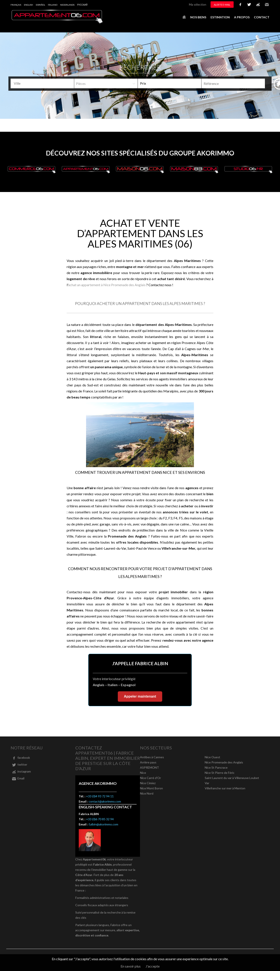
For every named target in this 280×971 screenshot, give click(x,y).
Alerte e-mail (222, 4)
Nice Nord (146, 793)
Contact (261, 17)
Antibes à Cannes (152, 757)
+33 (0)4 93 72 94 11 (100, 796)
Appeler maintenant (140, 696)
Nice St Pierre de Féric (219, 772)
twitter (249, 4)
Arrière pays (148, 762)
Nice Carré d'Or (150, 778)
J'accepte (153, 966)
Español (40, 4)
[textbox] (44, 83)
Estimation (220, 17)
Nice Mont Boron (151, 788)
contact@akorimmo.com (105, 801)
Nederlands (67, 4)
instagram (258, 4)
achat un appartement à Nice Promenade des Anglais (107, 285)
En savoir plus (131, 966)
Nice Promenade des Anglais (224, 762)
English (28, 4)
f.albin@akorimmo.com (103, 824)
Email (266, 4)
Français (16, 4)
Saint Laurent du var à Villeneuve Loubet (232, 778)
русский (82, 4)
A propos (242, 17)
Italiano (52, 4)
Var (207, 783)
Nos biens (198, 17)
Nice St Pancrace (216, 767)
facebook (240, 4)
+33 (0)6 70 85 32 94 (100, 819)
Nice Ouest (212, 757)
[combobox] (42, 83)
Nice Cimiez (148, 783)
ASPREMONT (149, 767)
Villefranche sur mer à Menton (225, 788)
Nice (143, 772)
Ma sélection (197, 4)
